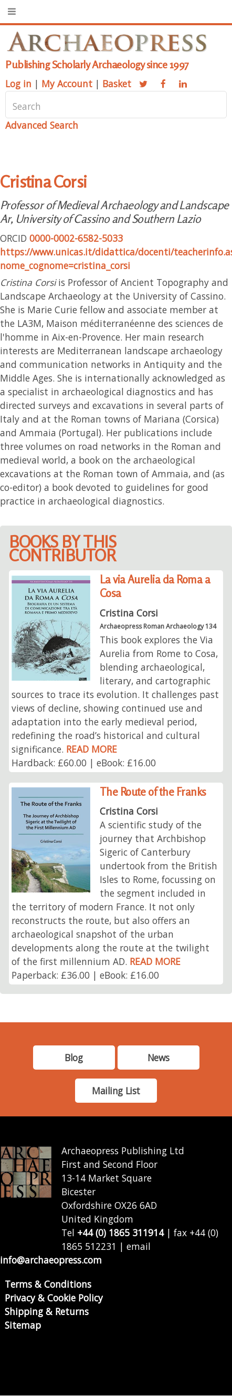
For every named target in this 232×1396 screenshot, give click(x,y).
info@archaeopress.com (51, 1260)
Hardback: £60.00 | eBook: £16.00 (84, 762)
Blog (73, 1057)
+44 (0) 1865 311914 (120, 1232)
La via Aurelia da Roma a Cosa (155, 586)
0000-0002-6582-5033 (76, 238)
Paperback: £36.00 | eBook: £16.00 (85, 975)
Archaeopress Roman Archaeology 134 (158, 626)
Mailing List (116, 1090)
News (158, 1057)
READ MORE (91, 749)
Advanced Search (41, 125)
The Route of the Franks (153, 791)
